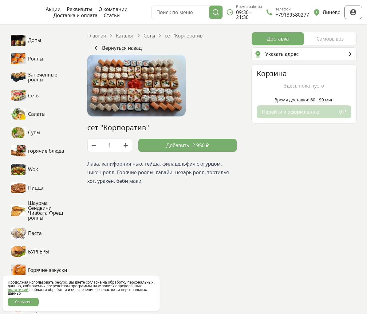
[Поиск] (216, 12)
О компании (113, 9)
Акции (53, 9)
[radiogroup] (304, 38)
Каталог (125, 35)
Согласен (23, 301)
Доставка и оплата (75, 15)
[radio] (278, 38)
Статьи (112, 15)
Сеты (149, 35)
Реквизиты (79, 9)
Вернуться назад (117, 48)
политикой (18, 289)
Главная (96, 35)
